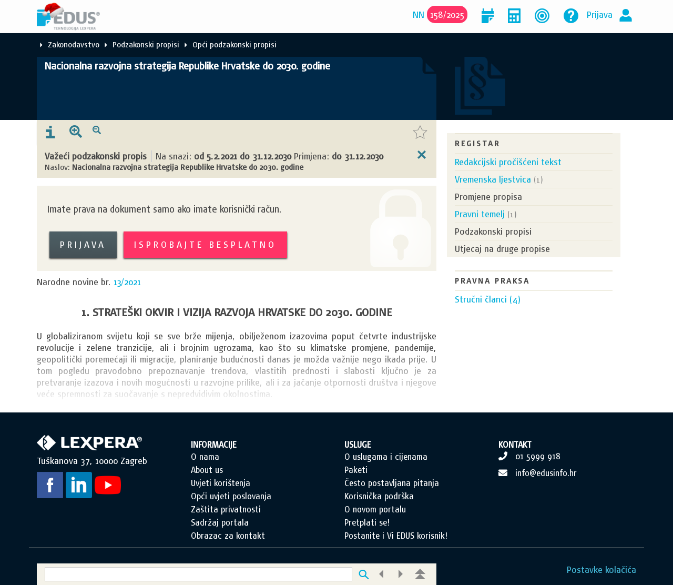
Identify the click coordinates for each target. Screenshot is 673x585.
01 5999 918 (537, 456)
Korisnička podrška (379, 496)
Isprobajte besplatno (205, 244)
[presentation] (50, 132)
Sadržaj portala (220, 522)
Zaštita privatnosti (226, 509)
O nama (205, 456)
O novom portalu (375, 509)
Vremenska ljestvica (493, 179)
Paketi (356, 470)
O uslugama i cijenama (385, 456)
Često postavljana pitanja (391, 483)
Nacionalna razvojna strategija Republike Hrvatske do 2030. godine (187, 65)
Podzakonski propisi (146, 44)
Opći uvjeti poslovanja (231, 496)
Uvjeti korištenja (220, 483)
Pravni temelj (480, 213)
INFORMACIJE (214, 444)
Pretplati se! (367, 522)
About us (207, 470)
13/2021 (127, 281)
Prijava (600, 14)
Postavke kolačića (601, 569)
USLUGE (357, 444)
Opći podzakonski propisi (234, 44)
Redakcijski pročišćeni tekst (508, 161)
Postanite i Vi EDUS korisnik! (395, 535)
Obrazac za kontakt (228, 535)
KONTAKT (515, 444)
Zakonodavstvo (73, 44)
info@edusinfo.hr (546, 473)
